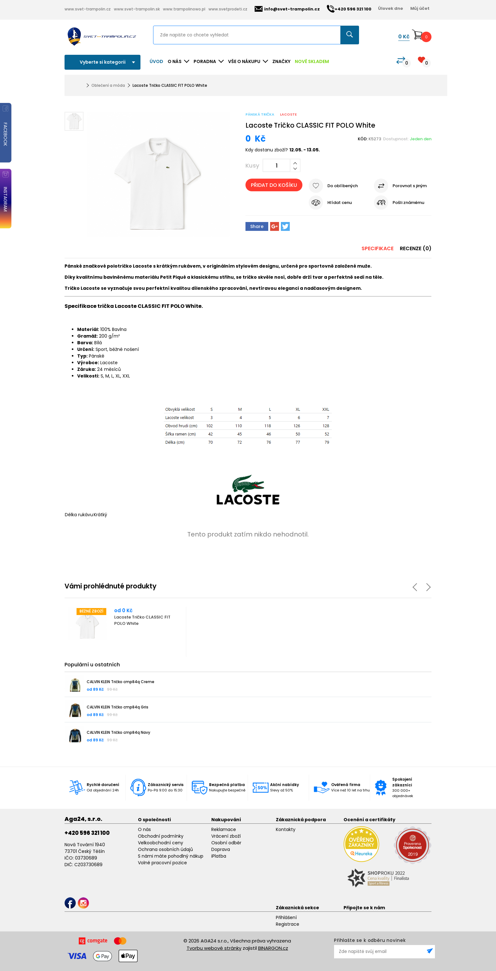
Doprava (220, 849)
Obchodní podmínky (160, 836)
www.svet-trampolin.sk (137, 9)
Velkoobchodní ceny (160, 843)
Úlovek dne (390, 8)
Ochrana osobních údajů (165, 849)
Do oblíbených (342, 186)
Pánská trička (259, 114)
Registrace (287, 924)
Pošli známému (408, 203)
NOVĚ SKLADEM (312, 61)
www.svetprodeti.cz (227, 9)
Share (257, 226)
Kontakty (285, 829)
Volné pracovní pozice (162, 863)
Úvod (156, 61)
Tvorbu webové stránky (214, 948)
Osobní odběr (226, 843)
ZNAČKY (281, 61)
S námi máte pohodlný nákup (170, 856)
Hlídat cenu (339, 203)
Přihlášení (286, 917)
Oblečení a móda (108, 85)
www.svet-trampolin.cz (88, 9)
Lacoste (288, 114)
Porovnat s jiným (410, 186)
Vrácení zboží (226, 836)
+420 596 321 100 (87, 833)
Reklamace (223, 829)
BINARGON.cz (273, 948)
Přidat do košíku (274, 185)
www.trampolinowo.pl (184, 9)
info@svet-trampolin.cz (287, 9)
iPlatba (218, 856)
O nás (144, 829)
